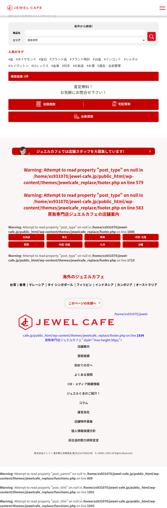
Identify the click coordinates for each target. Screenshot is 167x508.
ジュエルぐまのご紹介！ (83, 393)
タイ (50, 284)
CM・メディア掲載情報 (83, 384)
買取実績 (83, 355)
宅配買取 (124, 103)
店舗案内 (83, 346)
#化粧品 (78, 65)
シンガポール (64, 284)
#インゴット (112, 59)
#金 (10, 59)
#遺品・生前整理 (109, 65)
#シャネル (131, 59)
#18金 (97, 59)
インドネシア (104, 284)
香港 (22, 284)
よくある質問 (83, 374)
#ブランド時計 (80, 59)
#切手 (66, 65)
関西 (26, 244)
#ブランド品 (58, 59)
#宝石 (43, 59)
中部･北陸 (140, 237)
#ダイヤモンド (26, 59)
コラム (83, 402)
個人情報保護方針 (83, 430)
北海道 (26, 237)
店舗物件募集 (83, 421)
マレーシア (36, 284)
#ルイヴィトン (18, 65)
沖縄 (140, 244)
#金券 (55, 65)
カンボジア (124, 284)
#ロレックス (39, 65)
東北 (64, 237)
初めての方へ (83, 365)
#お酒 (90, 65)
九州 (102, 244)
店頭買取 (49, 104)
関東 (102, 237)
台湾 (13, 284)
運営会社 (83, 412)
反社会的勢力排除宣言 (83, 440)
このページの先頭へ (82, 303)
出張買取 (87, 116)
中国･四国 (64, 244)
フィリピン (84, 284)
